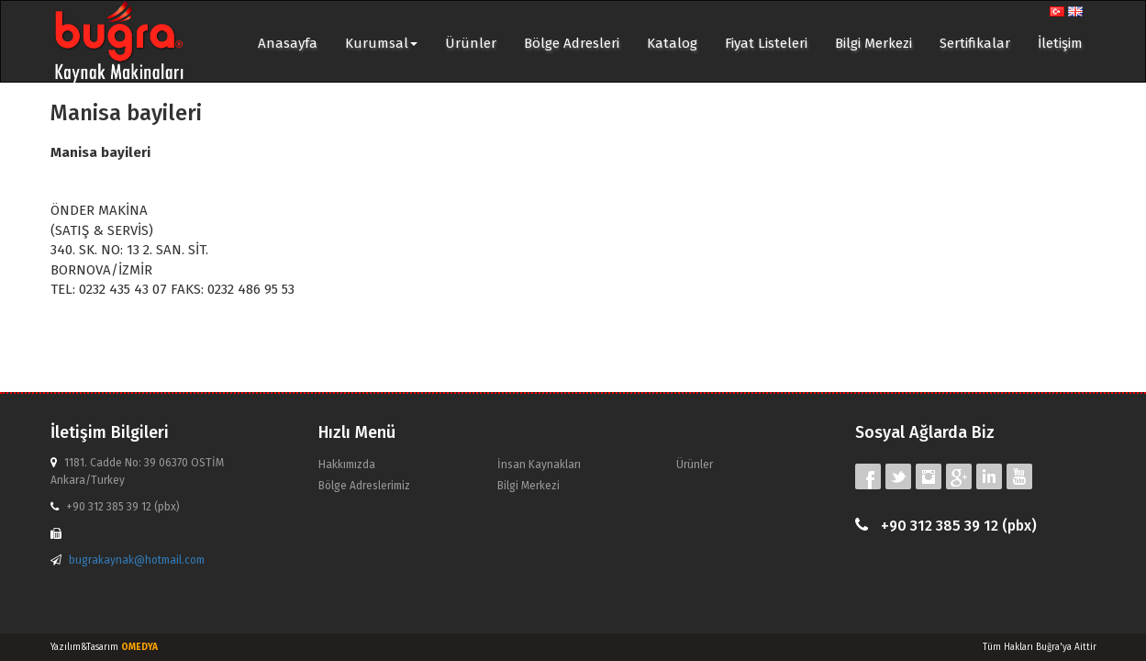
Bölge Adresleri (571, 43)
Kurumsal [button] (381, 43)
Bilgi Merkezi (873, 43)
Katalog (672, 43)
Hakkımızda (346, 464)
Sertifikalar (975, 43)
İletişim (1060, 43)
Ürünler (470, 43)
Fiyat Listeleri (766, 43)
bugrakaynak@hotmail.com (137, 560)
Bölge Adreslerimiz (364, 485)
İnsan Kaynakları (539, 464)
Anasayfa (287, 43)
